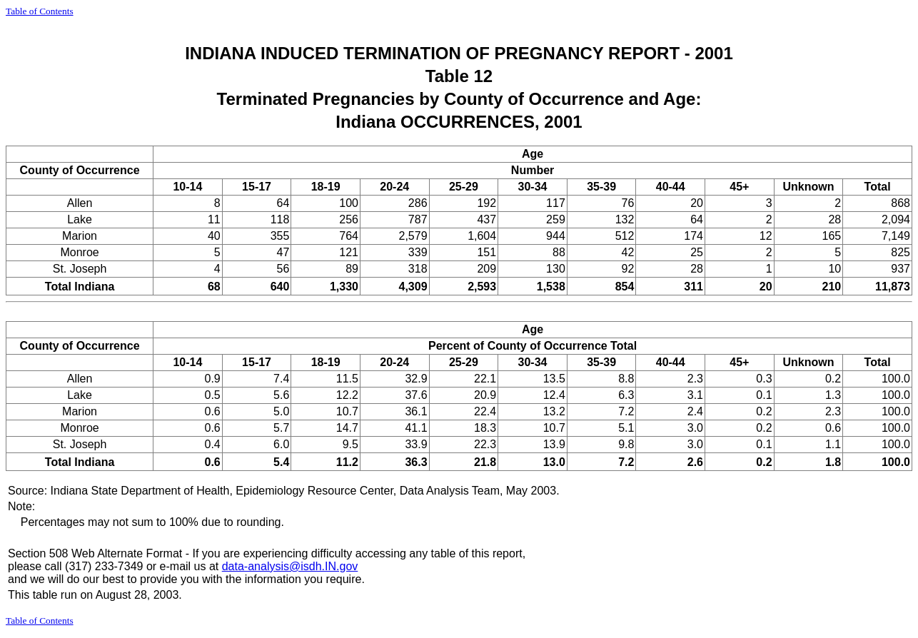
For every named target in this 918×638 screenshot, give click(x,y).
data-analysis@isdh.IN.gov (290, 566)
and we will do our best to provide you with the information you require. (186, 579)
